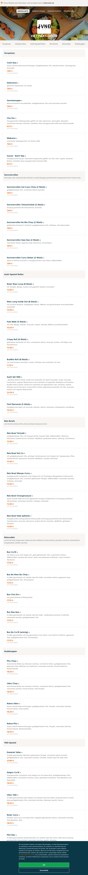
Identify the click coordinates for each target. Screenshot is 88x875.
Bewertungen (38, 11)
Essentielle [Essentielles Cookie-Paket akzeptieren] (44, 870)
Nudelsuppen (80, 44)
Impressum (69, 11)
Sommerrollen (20, 44)
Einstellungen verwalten (26, 855)
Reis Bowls (54, 44)
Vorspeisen (6, 44)
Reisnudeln (66, 44)
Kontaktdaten (54, 11)
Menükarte (23, 11)
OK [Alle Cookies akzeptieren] (44, 865)
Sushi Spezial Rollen (37, 44)
